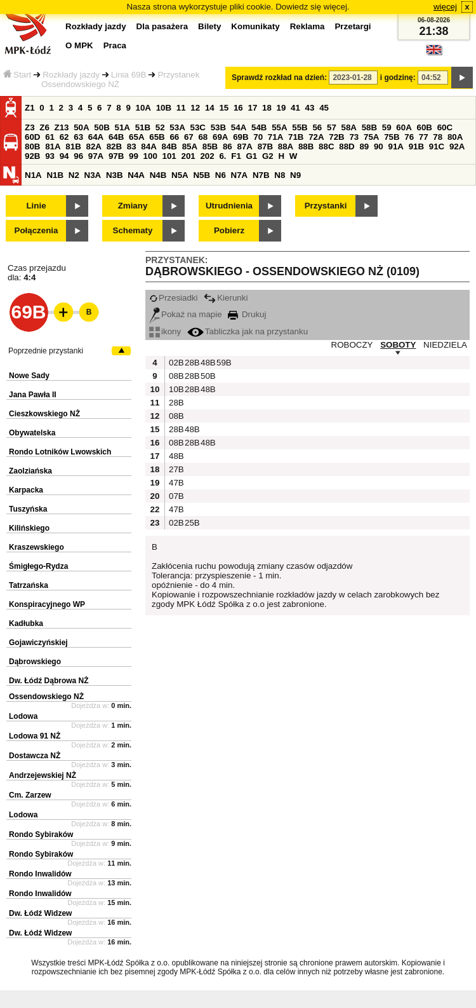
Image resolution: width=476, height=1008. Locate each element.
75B (391, 137)
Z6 (44, 127)
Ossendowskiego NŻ (46, 696)
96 (78, 156)
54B (259, 127)
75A (371, 137)
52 (160, 127)
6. (222, 156)
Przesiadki (173, 298)
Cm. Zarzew (30, 795)
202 (207, 156)
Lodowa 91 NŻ (34, 736)
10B (163, 107)
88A (285, 146)
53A (177, 127)
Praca (114, 45)
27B (175, 469)
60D (32, 137)
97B (116, 156)
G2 (268, 156)
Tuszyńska (28, 509)
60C (445, 127)
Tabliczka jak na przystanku (247, 331)
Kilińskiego (29, 528)
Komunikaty (255, 26)
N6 (220, 175)
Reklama (307, 26)
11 (181, 107)
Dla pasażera (162, 26)
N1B (54, 175)
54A (238, 127)
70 (258, 137)
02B (175, 362)
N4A (136, 175)
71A (275, 137)
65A (136, 137)
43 (310, 107)
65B (156, 137)
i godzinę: (398, 77)
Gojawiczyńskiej (38, 642)
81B (73, 146)
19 (281, 107)
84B (168, 146)
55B (299, 127)
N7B (261, 175)
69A (220, 137)
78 (437, 137)
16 (238, 107)
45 (324, 107)
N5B (201, 175)
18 (267, 107)
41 (295, 107)
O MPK (79, 45)
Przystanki (326, 205)
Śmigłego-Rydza (38, 566)
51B (142, 127)
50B (101, 127)
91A (395, 146)
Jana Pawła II (32, 394)
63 (78, 137)
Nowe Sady (29, 375)
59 (387, 127)
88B (306, 146)
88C (326, 146)
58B (369, 127)
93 (50, 156)
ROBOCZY (352, 345)
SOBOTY (398, 345)
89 (364, 146)
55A (279, 127)
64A (95, 137)
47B (175, 482)
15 (223, 107)
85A (189, 146)
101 (169, 156)
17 (252, 107)
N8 (279, 175)
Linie (36, 205)
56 (317, 127)
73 (354, 137)
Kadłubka (26, 623)
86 (227, 146)
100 (150, 156)
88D (346, 146)
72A (316, 137)
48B (207, 362)
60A (403, 127)
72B (336, 137)
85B (210, 146)
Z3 (30, 127)
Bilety (209, 26)
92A (457, 146)
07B (175, 496)
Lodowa (23, 716)
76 (409, 137)
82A (93, 146)
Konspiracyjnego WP (47, 604)
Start (17, 74)
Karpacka (26, 490)
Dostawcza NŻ (34, 755)
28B (191, 362)
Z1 (30, 107)
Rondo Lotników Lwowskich (60, 451)
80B (32, 146)
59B (222, 362)
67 (189, 137)
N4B (158, 175)
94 (64, 156)
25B (191, 523)
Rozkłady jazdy (71, 74)
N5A (179, 175)
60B (424, 127)
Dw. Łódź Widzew (40, 913)
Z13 (62, 127)
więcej (445, 6)
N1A (33, 175)
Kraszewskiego (36, 547)
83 (131, 146)
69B (240, 137)
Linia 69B (129, 74)
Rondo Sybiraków (41, 834)
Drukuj (247, 314)
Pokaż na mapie (185, 314)
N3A (93, 175)
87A (244, 146)
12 (195, 107)
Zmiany (133, 205)
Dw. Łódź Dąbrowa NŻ (49, 680)
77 (423, 137)
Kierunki (226, 298)
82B (114, 146)
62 (64, 137)
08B (175, 376)
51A (122, 127)
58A (349, 127)
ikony (165, 331)
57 (331, 127)
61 (50, 137)
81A (52, 146)
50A (81, 127)
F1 (236, 156)
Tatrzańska (28, 585)
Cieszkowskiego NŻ (44, 413)
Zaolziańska (30, 471)
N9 (295, 175)
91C (436, 146)
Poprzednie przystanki (45, 350)
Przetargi (352, 26)
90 (378, 146)
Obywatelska (32, 432)
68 (203, 137)
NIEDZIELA (445, 345)
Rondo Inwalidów (40, 873)
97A (95, 156)
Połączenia (36, 230)
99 (133, 156)
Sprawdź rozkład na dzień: (279, 77)
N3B (114, 175)
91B (416, 146)
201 (188, 156)
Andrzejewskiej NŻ (42, 775)
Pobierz (229, 230)
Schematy (133, 230)
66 (174, 137)
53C (198, 127)
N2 (74, 175)
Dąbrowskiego (35, 661)
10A (143, 107)
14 (210, 107)
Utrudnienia (229, 205)
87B (265, 146)
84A (148, 146)
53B (218, 127)
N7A (239, 175)
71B (295, 137)
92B (32, 156)
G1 (252, 156)
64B (116, 137)
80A (455, 137)
